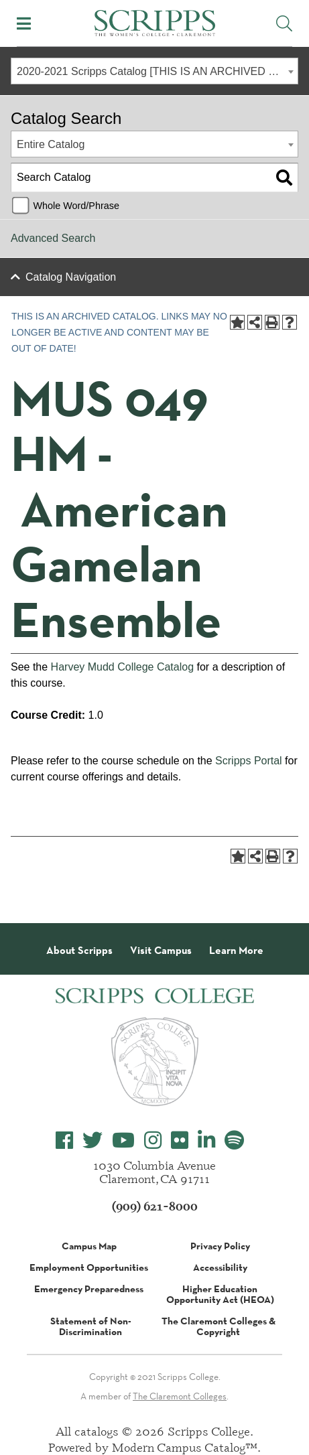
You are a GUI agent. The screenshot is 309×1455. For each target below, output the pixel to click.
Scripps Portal (248, 760)
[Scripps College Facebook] (64, 1140)
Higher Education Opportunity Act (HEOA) (220, 1294)
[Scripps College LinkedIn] (206, 1140)
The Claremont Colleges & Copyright (218, 1326)
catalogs (96, 1431)
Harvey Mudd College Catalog (122, 667)
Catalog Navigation (70, 277)
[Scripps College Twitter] (92, 1140)
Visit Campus (161, 951)
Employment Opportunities (88, 1267)
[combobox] (154, 71)
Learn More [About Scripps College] (236, 951)
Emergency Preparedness (88, 1289)
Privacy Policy (220, 1246)
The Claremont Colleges (180, 1396)
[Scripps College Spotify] (234, 1140)
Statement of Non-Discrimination (90, 1326)
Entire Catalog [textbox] (50, 144)
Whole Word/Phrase (76, 205)
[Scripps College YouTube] (123, 1140)
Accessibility (220, 1267)
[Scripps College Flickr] (179, 1140)
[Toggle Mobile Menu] (24, 23)
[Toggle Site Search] (284, 23)
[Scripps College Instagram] (153, 1140)
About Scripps (79, 951)
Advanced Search (53, 238)
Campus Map (89, 1246)
